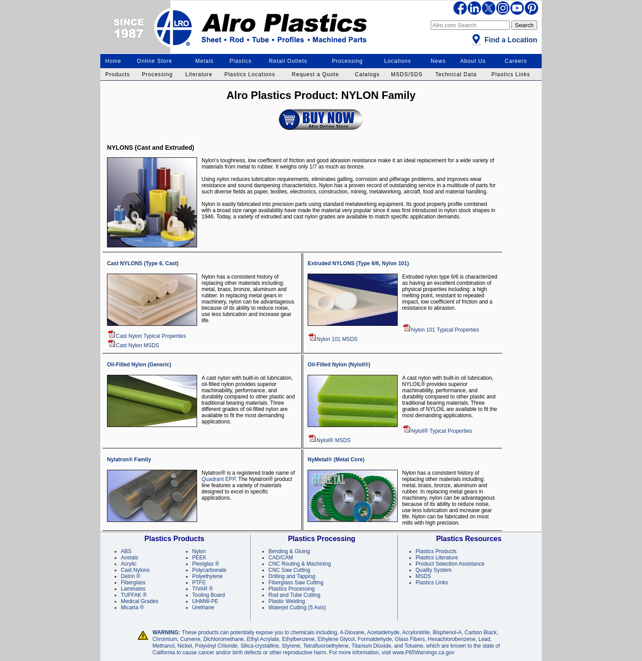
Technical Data (456, 74)
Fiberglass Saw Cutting (295, 582)
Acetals (129, 557)
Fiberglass (133, 582)
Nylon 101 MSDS (333, 339)
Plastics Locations (249, 74)
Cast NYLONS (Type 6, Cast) (142, 263)
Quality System (434, 570)
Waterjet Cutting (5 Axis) (297, 607)
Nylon (199, 551)
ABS (126, 551)
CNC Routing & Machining (299, 564)
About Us (473, 61)
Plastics (240, 61)
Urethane (203, 607)
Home (113, 61)
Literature (199, 74)
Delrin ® (130, 576)
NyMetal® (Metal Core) (336, 459)
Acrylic (128, 564)
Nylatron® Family (129, 459)
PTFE (199, 582)
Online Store (154, 61)
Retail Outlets (288, 61)
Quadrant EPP (218, 479)
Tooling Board (208, 595)
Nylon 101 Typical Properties (440, 330)
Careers (516, 61)
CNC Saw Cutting (289, 570)
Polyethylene (207, 576)
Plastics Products (436, 551)
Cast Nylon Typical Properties (146, 336)
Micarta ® (132, 607)
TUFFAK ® (134, 595)
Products (117, 74)
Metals (204, 61)
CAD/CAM (280, 557)
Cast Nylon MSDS (133, 345)
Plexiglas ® (205, 564)
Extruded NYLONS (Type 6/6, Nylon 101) (358, 263)
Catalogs (367, 74)
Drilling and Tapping (291, 576)
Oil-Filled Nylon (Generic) (139, 364)
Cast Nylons (135, 570)
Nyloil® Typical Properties (437, 431)
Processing (347, 61)
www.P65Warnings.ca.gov (423, 652)
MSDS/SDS (407, 74)
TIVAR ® (202, 589)
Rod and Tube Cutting (294, 595)
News (438, 61)
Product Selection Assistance (450, 564)
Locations (397, 61)
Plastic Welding (286, 601)
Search (524, 25)
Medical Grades (139, 601)
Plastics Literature (437, 557)
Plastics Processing (291, 589)
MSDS (423, 576)
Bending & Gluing (289, 551)
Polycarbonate (209, 570)
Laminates (133, 589)
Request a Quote (315, 74)
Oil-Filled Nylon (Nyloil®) (339, 364)
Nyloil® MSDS (329, 440)
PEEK (199, 557)
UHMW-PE (205, 601)
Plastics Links (510, 74)
